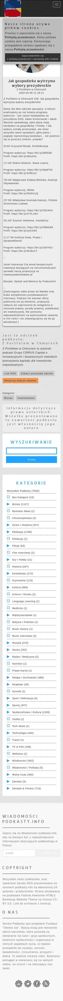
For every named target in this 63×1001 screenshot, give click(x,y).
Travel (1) (18, 740)
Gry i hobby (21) (22, 559)
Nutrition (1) (19, 663)
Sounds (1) (18, 691)
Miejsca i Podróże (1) (25, 622)
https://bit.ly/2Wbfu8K (40, 227)
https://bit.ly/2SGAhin (40, 210)
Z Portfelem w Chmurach (30, 343)
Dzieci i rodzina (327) (25, 525)
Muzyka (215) (20, 643)
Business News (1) (23, 511)
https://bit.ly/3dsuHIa (24, 156)
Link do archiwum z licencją (32, 903)
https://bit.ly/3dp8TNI (40, 169)
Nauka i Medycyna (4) (25, 656)
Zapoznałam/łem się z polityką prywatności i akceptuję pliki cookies (32, 57)
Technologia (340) (23, 733)
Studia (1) (18, 719)
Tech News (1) (20, 726)
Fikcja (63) (18, 545)
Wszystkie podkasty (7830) (23, 491)
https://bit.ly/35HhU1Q (25, 193)
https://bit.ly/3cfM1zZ (24, 173)
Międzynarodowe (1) (24, 615)
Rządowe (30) (20, 684)
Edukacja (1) (20, 539)
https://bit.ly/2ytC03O (24, 230)
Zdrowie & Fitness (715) (26, 788)
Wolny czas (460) (23, 774)
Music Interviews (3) (24, 636)
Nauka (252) (19, 649)
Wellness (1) (19, 753)
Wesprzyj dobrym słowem (20, 380)
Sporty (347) (19, 705)
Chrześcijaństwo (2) (24, 518)
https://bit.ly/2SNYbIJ (40, 247)
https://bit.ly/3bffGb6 (39, 153)
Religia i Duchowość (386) (28, 677)
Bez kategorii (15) (23, 497)
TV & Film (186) (21, 747)
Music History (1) (22, 629)
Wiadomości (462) (23, 760)
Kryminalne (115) (22, 580)
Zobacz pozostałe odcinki (37, 373)
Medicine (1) (19, 608)
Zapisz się (48, 853)
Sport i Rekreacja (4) (24, 698)
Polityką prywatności (20, 37)
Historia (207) (20, 566)
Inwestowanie (26, 398)
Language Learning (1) (26, 601)
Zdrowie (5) (19, 781)
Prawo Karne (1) (22, 670)
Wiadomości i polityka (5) (27, 767)
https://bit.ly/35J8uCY (24, 251)
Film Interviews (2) (23, 552)
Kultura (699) (20, 587)
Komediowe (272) (22, 573)
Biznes (8, 398)
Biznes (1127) (20, 504)
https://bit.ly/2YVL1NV (25, 213)
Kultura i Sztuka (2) (24, 594)
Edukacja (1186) (22, 532)
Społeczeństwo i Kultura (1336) (31, 712)
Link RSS (10, 373)
